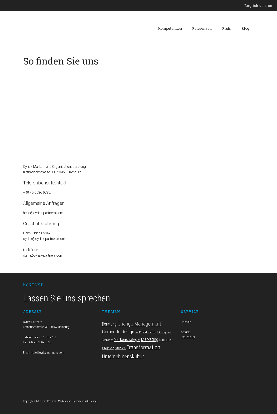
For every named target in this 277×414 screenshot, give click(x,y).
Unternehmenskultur (123, 356)
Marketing (149, 339)
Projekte (108, 348)
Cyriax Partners (52, 28)
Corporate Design (118, 332)
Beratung (109, 324)
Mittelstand (166, 340)
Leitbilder (107, 340)
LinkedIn (186, 322)
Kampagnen (166, 332)
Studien (120, 348)
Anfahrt (185, 332)
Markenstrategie (127, 339)
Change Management (139, 324)
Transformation (143, 347)
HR (159, 332)
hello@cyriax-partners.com (47, 353)
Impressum (188, 337)
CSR (136, 332)
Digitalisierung (148, 332)
